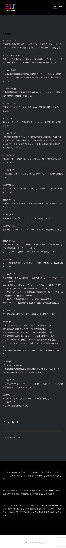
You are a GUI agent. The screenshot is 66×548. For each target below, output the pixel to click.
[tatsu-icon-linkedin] (55, 7)
